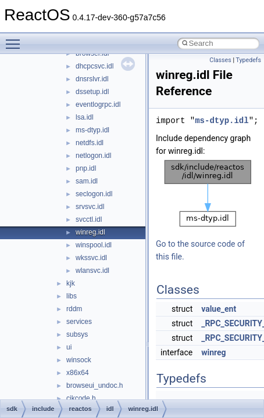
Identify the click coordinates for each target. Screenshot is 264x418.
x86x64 (77, 373)
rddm (74, 309)
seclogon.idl (94, 194)
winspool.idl (94, 245)
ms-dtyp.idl (92, 130)
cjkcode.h (81, 398)
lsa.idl (85, 117)
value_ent (218, 309)
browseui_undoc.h (94, 385)
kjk (70, 283)
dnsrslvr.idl (92, 79)
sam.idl (87, 181)
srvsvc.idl (90, 207)
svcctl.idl (89, 219)
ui (69, 347)
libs (71, 296)
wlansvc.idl (92, 270)
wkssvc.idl (91, 258)
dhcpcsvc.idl (94, 66)
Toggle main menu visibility (16, 39)
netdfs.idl (90, 143)
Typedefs (248, 60)
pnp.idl (86, 168)
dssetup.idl (92, 92)
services (79, 322)
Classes (220, 60)
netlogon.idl (93, 156)
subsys (77, 334)
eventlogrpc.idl (98, 104)
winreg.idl (90, 232)
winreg (213, 352)
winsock (78, 360)
